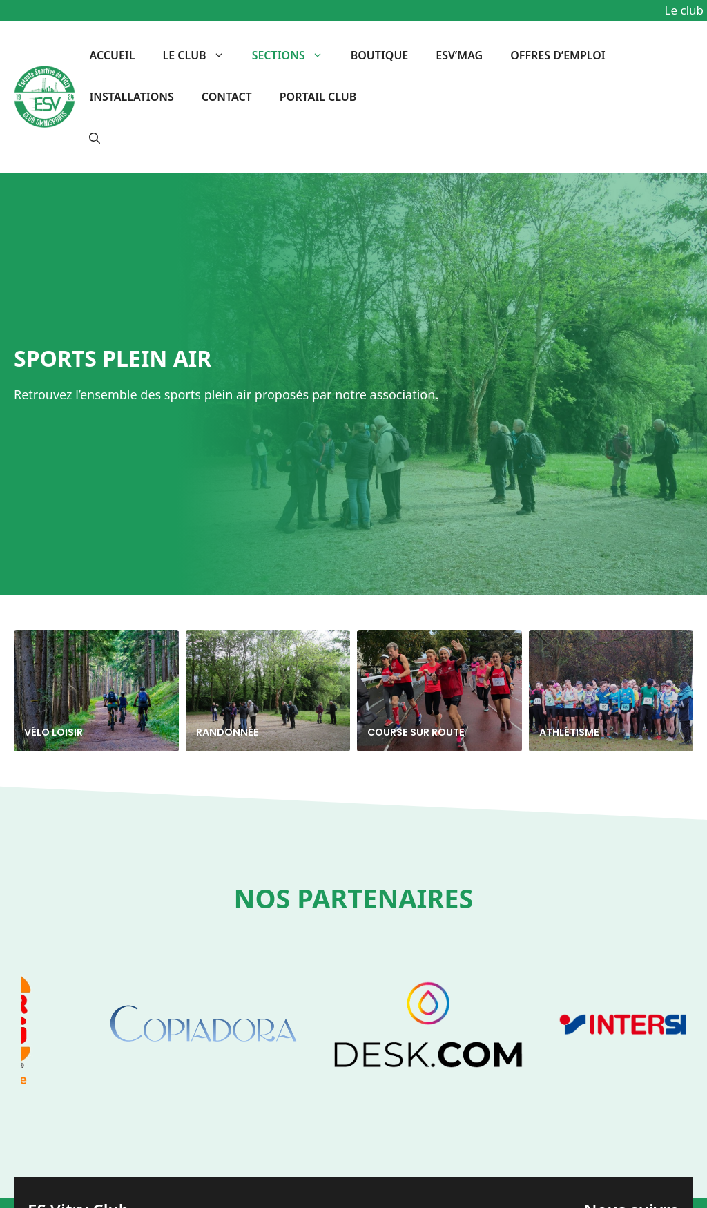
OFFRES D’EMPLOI (557, 55)
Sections (294, 55)
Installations (131, 96)
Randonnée (227, 732)
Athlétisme (569, 732)
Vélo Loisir (53, 732)
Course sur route (416, 732)
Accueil (112, 55)
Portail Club (318, 96)
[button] (94, 138)
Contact (227, 96)
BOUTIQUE (380, 55)
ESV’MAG (459, 55)
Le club (200, 55)
